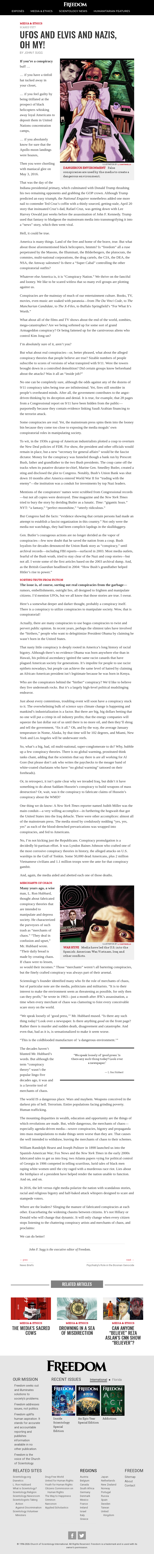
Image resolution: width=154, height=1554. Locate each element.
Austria (84, 1476)
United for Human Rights (59, 1480)
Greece (84, 1518)
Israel (83, 1511)
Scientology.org (22, 1476)
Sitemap (130, 1477)
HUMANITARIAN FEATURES (112, 11)
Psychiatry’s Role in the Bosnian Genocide (110, 1265)
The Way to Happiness (58, 1495)
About (129, 1481)
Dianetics (18, 1480)
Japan (104, 1476)
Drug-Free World (54, 1476)
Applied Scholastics (56, 1507)
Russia (105, 1495)
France (84, 1503)
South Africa (87, 1488)
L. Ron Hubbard (22, 1484)
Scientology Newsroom (26, 1495)
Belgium (84, 1480)
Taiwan (105, 1507)
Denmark (85, 1495)
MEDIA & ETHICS (41, 11)
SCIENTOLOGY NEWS (73, 11)
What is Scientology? (25, 1488)
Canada (84, 1484)
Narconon (51, 1503)
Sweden (105, 1503)
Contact (130, 1485)
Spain (104, 1499)
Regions (88, 1470)
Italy (82, 1515)
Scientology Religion (24, 1492)
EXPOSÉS (18, 11)
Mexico (84, 1499)
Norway (105, 1488)
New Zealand (108, 1484)
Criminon (50, 1499)
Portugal (106, 1492)
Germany (85, 1492)
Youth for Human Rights (59, 1484)
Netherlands (108, 1480)
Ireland (84, 1507)
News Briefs (27, 1265)
